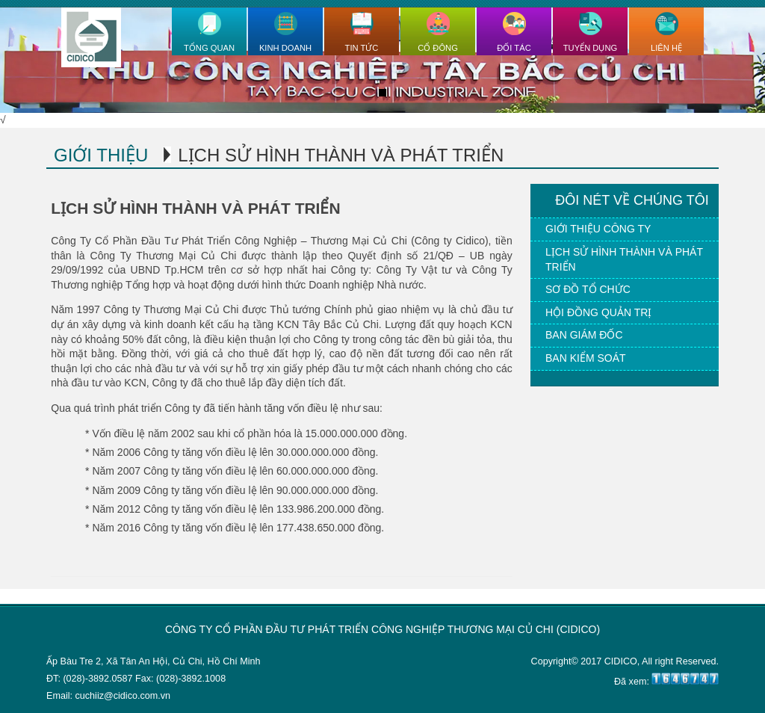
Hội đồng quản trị (598, 312)
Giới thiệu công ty (598, 229)
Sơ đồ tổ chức (588, 289)
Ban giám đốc (584, 335)
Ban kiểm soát (585, 358)
